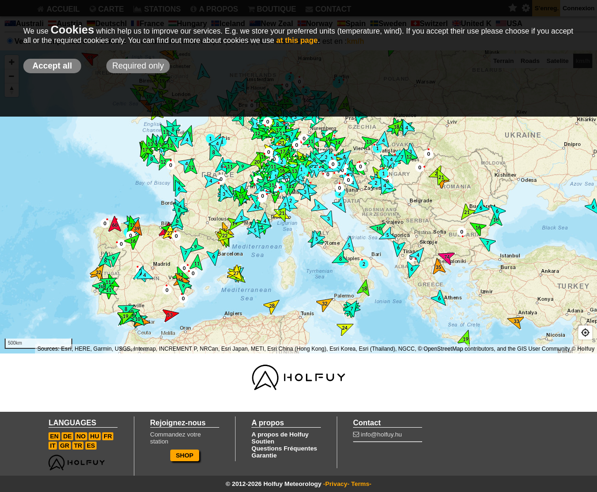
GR (64, 445)
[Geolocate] (585, 333)
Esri (66, 349)
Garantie (264, 455)
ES (91, 445)
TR (78, 445)
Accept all (52, 65)
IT (53, 445)
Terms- (361, 483)
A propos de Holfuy (279, 434)
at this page (297, 40)
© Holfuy (583, 349)
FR (108, 436)
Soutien (262, 441)
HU (94, 436)
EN (54, 436)
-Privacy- (336, 483)
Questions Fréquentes (284, 448)
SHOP (185, 455)
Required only (138, 65)
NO (81, 436)
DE (67, 436)
